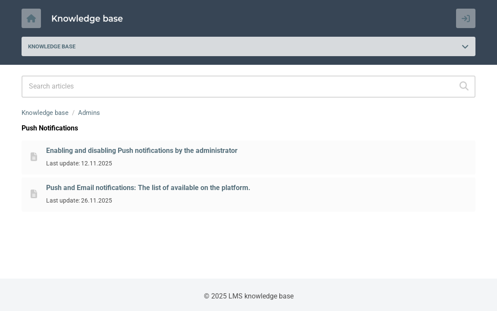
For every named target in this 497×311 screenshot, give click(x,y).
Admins (89, 113)
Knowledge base (45, 113)
